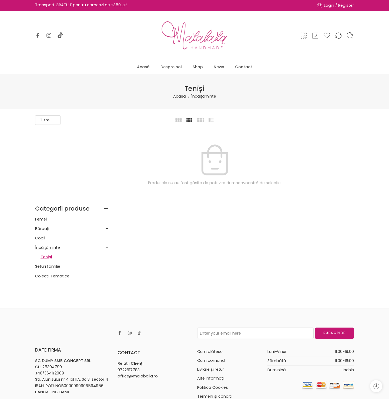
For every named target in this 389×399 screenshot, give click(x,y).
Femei (41, 145)
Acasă (143, 67)
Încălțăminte (203, 96)
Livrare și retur (210, 295)
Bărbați (42, 154)
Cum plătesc (210, 277)
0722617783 (129, 295)
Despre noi (171, 67)
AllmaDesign (206, 387)
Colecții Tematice (52, 202)
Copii (40, 164)
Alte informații (210, 304)
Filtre (44, 120)
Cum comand (211, 286)
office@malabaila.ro (138, 302)
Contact (243, 67)
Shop (198, 67)
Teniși (46, 183)
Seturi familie (47, 192)
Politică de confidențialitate (224, 331)
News (219, 67)
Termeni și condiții (214, 322)
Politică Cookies (212, 313)
